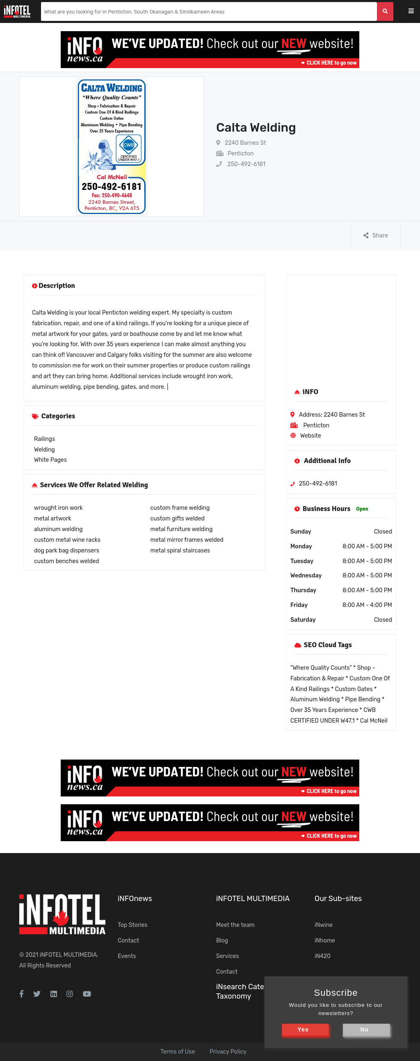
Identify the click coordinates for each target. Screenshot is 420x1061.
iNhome (325, 940)
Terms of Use (177, 1051)
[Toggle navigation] (416, 11)
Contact (128, 940)
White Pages (50, 459)
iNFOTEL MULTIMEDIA (68, 954)
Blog (222, 940)
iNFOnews (135, 898)
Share (375, 235)
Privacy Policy (228, 1051)
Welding (44, 449)
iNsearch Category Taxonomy (247, 991)
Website (310, 435)
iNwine (324, 925)
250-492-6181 (240, 164)
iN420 (323, 956)
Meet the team (235, 925)
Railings (44, 439)
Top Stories (132, 925)
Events (127, 956)
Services (227, 956)
